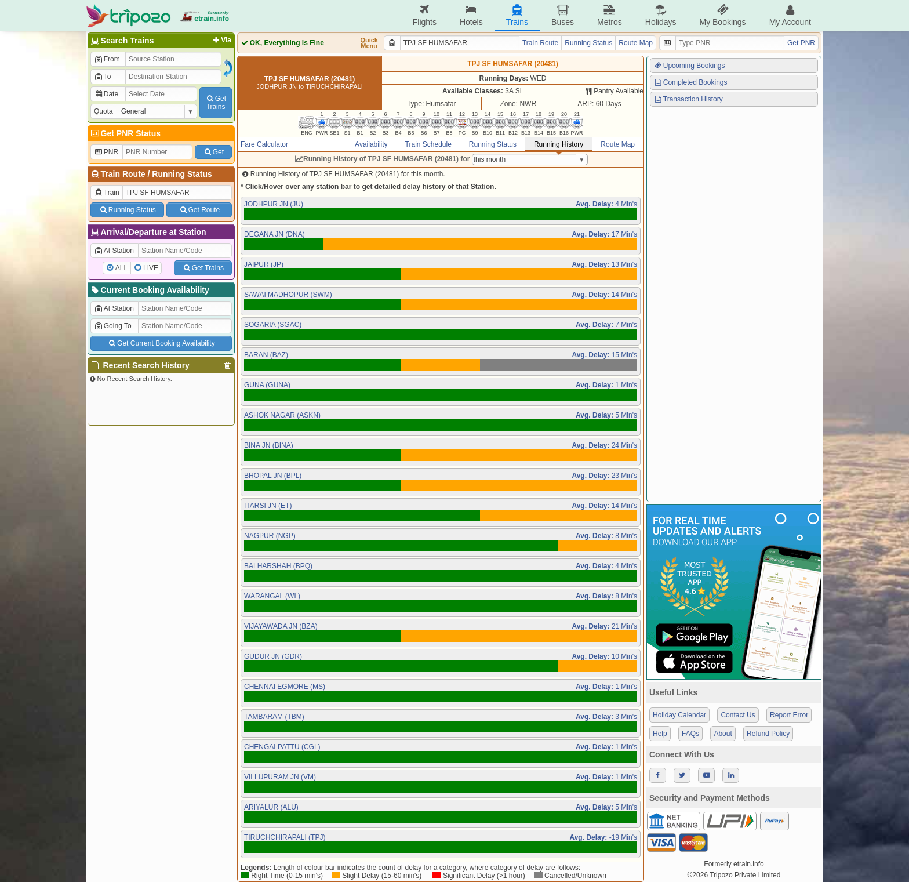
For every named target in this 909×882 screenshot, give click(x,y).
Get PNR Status (125, 133)
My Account (790, 15)
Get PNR (801, 43)
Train (106, 192)
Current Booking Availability (149, 290)
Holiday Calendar (679, 715)
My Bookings (722, 15)
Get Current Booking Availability (160, 343)
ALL (121, 268)
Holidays (661, 15)
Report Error (789, 715)
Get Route (199, 210)
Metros (609, 15)
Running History (558, 144)
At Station (114, 250)
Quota (103, 111)
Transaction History (688, 99)
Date (106, 94)
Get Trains (203, 268)
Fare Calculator (264, 144)
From (107, 59)
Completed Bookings (690, 82)
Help (660, 733)
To (102, 76)
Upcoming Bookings (689, 65)
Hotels (471, 15)
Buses (562, 15)
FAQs (690, 733)
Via (221, 40)
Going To (113, 326)
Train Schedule (428, 144)
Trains (517, 15)
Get (213, 152)
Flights (425, 15)
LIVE (150, 268)
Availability (371, 144)
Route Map (636, 43)
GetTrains (215, 103)
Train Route (123, 174)
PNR (106, 152)
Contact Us (738, 715)
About (723, 733)
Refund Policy (768, 733)
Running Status (182, 174)
